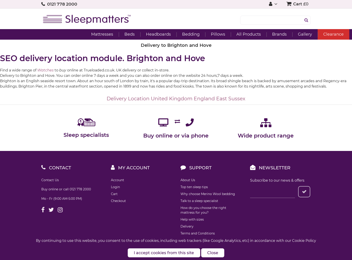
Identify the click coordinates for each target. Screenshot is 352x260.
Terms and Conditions (197, 233)
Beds (88, 34)
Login (115, 187)
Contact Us (50, 180)
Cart (114, 194)
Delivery (187, 226)
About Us (187, 180)
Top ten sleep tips (194, 187)
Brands (238, 34)
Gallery (264, 34)
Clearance (292, 34)
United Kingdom (171, 99)
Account (117, 180)
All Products (207, 34)
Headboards (117, 34)
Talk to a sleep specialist (199, 201)
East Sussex (230, 99)
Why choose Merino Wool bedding (207, 194)
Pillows (176, 34)
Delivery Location (128, 99)
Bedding (149, 34)
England (204, 99)
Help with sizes (192, 219)
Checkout (118, 201)
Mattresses (61, 34)
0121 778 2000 (62, 4)
